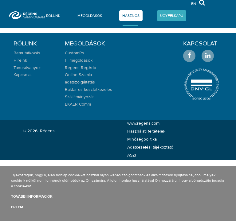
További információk (32, 196)
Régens (47, 131)
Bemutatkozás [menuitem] (27, 53)
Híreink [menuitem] (20, 60)
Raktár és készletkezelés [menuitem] (88, 89)
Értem (17, 206)
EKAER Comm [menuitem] (78, 104)
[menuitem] (53, 16)
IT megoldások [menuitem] (78, 60)
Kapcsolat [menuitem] (23, 75)
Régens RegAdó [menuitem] (80, 68)
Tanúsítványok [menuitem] (27, 68)
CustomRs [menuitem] (74, 53)
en (193, 3)
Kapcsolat (200, 43)
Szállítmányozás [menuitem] (80, 97)
